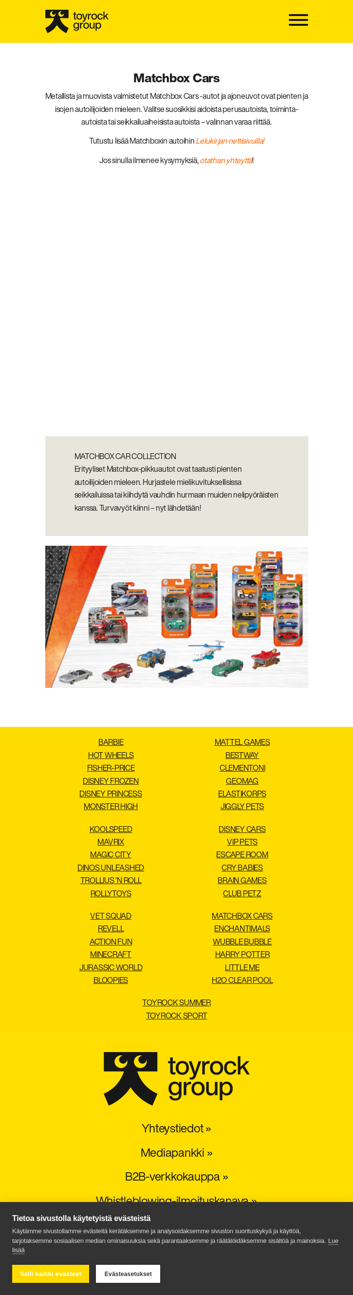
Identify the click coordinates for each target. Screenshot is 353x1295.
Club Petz (242, 894)
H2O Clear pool (242, 981)
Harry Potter (242, 955)
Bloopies (110, 981)
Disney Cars (242, 830)
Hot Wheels (111, 756)
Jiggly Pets (242, 807)
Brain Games (242, 881)
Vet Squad (110, 917)
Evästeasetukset (128, 1274)
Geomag (242, 782)
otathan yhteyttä (226, 161)
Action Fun (111, 942)
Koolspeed (111, 830)
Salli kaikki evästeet (50, 1273)
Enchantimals (242, 929)
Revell (111, 929)
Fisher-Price (111, 769)
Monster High (111, 807)
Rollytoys (111, 894)
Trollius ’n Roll (111, 881)
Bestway (242, 756)
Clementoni (242, 769)
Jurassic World (111, 968)
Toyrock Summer (176, 1003)
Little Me (242, 968)
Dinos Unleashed (110, 868)
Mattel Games (242, 743)
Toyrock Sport (176, 1016)
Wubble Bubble (242, 942)
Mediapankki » (177, 1154)
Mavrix (110, 843)
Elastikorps (242, 794)
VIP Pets (242, 843)
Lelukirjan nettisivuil (227, 142)
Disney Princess (110, 794)
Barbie (111, 743)
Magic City (110, 855)
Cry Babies (242, 868)
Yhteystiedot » (176, 1129)
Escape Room (242, 855)
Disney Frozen (111, 782)
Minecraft (110, 955)
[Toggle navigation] (298, 21)
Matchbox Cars (242, 917)
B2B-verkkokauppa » (176, 1178)
